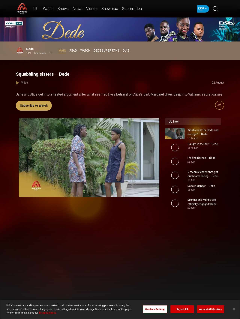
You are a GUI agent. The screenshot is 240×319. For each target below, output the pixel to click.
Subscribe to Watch (34, 105)
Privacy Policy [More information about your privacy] (47, 312)
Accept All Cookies (210, 309)
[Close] (234, 309)
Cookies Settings (155, 309)
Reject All (182, 309)
